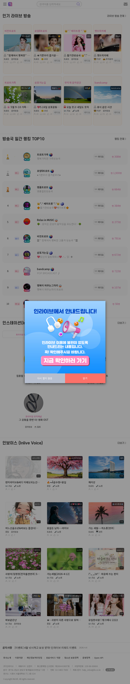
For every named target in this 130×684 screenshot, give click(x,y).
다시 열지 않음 (44, 378)
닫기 (85, 378)
